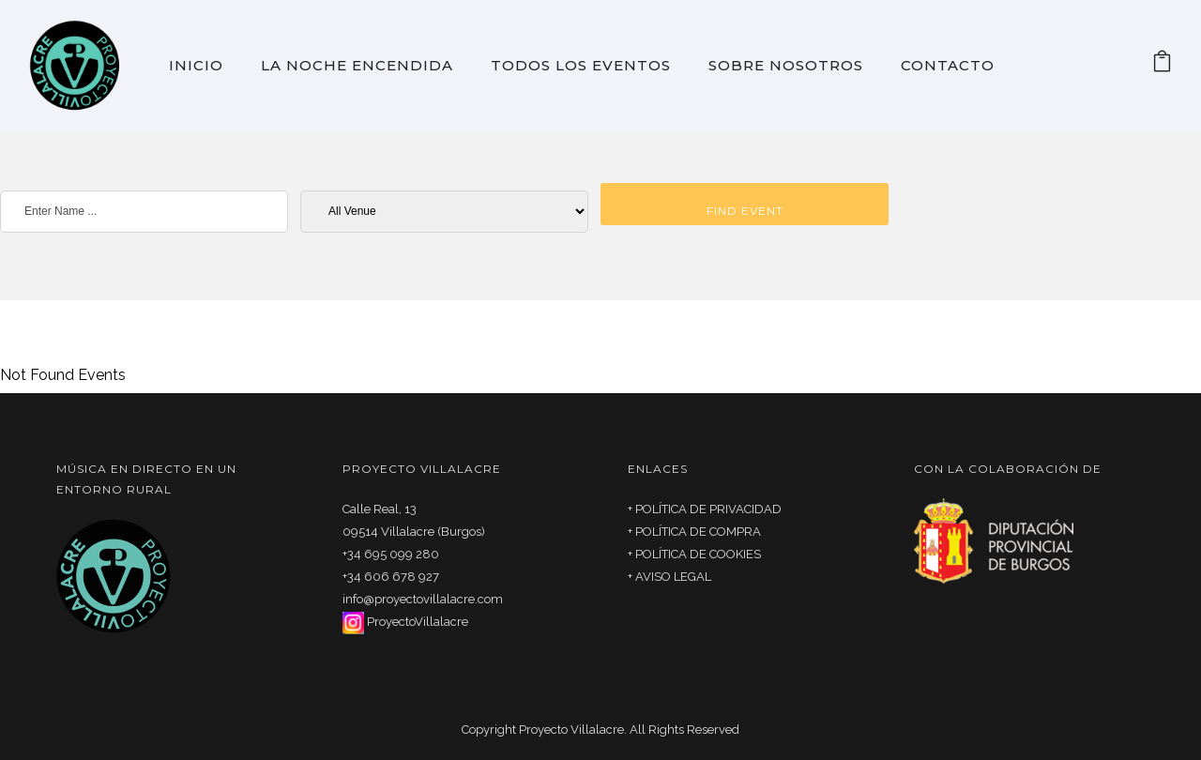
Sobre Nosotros (785, 65)
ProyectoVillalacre (417, 622)
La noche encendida (357, 65)
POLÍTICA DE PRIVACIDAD (708, 509)
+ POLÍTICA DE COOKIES (694, 554)
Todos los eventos (581, 65)
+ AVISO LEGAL (669, 577)
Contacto (948, 65)
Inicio (196, 65)
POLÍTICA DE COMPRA (698, 531)
